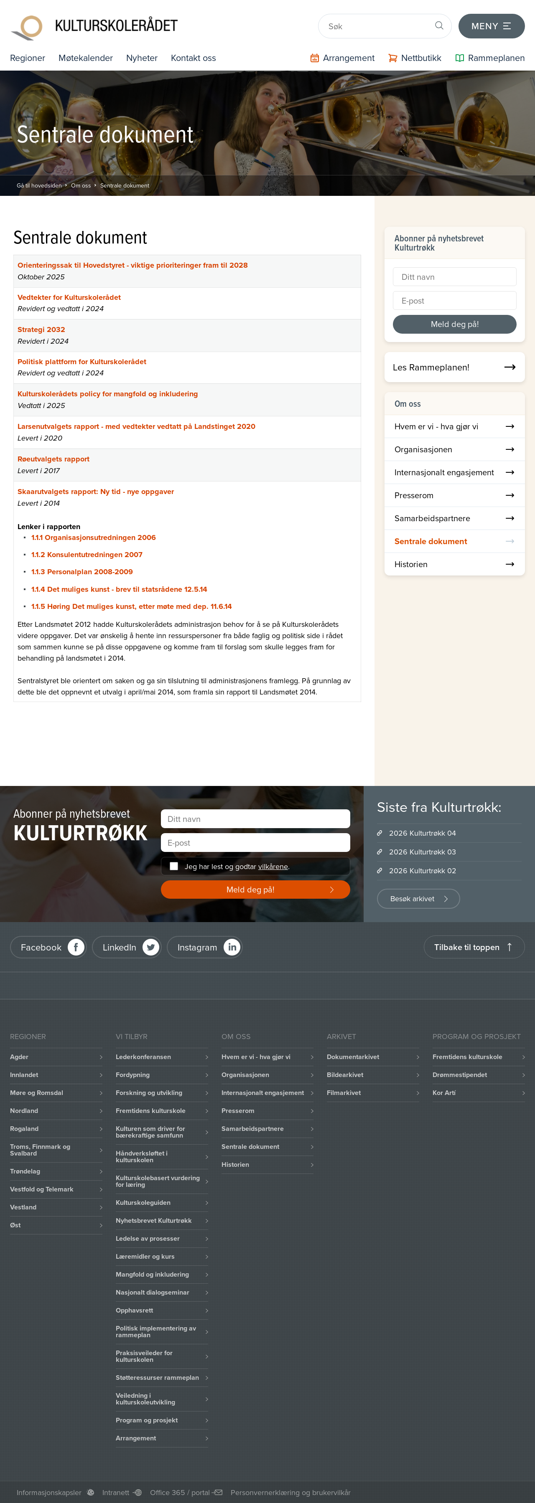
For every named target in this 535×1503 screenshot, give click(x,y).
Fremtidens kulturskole (151, 1110)
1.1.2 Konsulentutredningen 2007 (87, 553)
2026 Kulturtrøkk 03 (422, 851)
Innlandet (24, 1074)
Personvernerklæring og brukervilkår (291, 1492)
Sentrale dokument (124, 185)
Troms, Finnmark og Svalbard (40, 1149)
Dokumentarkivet (353, 1056)
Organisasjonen (455, 448)
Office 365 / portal (180, 1492)
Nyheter (144, 57)
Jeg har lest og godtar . (237, 865)
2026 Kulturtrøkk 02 (422, 870)
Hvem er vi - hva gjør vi (455, 425)
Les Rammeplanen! (455, 366)
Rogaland (24, 1128)
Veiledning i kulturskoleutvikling (145, 1398)
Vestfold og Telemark (42, 1189)
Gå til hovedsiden (39, 185)
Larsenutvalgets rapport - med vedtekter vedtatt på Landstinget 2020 (136, 425)
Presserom (455, 494)
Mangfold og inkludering (152, 1274)
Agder (19, 1056)
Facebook (41, 946)
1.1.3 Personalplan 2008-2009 (82, 570)
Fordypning (133, 1074)
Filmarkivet (344, 1092)
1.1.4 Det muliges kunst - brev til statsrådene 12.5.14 (119, 588)
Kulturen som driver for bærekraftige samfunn (150, 1131)
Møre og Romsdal (36, 1092)
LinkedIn (119, 946)
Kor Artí (444, 1092)
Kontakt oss (196, 57)
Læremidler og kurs (145, 1256)
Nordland (24, 1110)
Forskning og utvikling (149, 1092)
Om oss (81, 185)
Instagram (197, 946)
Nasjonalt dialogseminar (152, 1292)
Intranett (115, 1492)
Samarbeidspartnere (455, 517)
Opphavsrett (134, 1310)
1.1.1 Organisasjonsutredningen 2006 (93, 536)
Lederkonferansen (143, 1056)
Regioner (28, 57)
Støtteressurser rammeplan (157, 1377)
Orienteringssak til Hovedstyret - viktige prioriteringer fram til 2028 (133, 264)
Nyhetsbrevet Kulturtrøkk (154, 1220)
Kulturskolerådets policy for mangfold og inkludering (108, 393)
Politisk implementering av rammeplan (156, 1331)
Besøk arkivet (412, 898)
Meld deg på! (455, 323)
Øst (15, 1224)
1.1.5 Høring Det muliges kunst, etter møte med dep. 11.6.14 (131, 605)
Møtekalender (87, 57)
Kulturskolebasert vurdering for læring (158, 1181)
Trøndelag (25, 1171)
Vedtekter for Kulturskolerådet (69, 296)
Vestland (23, 1207)
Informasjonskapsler (49, 1492)
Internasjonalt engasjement (455, 471)
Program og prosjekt (147, 1419)
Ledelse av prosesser (148, 1238)
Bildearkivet (345, 1074)
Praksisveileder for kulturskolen (144, 1356)
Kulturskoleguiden (143, 1202)
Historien (455, 563)
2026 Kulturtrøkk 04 (422, 832)
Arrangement (136, 1437)
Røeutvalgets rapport (53, 458)
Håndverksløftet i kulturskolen (142, 1156)
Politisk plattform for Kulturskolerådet (82, 360)
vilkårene (273, 865)
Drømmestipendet (460, 1074)
